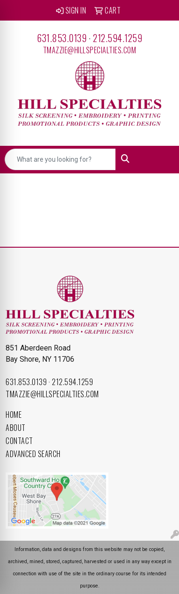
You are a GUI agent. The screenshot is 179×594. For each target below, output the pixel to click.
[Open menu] (160, 159)
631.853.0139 (61, 38)
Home (13, 414)
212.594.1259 (117, 38)
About (16, 427)
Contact (19, 440)
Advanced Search (33, 453)
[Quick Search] (60, 159)
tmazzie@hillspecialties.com (89, 50)
